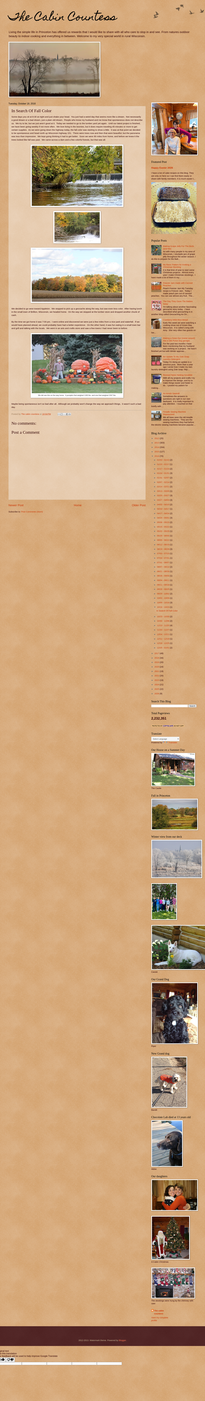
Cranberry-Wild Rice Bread (175, 320)
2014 (157, 447)
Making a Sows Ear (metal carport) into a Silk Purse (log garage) (179, 339)
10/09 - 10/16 (163, 602)
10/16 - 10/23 (163, 607)
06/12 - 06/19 (163, 544)
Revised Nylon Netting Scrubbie (177, 375)
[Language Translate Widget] (165, 739)
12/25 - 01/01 (163, 648)
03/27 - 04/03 (163, 500)
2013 (157, 443)
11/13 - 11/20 (163, 625)
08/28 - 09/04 (163, 576)
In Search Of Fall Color (167, 611)
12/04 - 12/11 (163, 634)
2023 (157, 680)
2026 (157, 693)
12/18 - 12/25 (163, 643)
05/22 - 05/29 (163, 531)
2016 (157, 456)
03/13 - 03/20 (163, 491)
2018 (157, 658)
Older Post (139, 505)
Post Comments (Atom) (32, 512)
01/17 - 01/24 (163, 469)
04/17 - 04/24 (163, 513)
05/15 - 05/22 (163, 527)
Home (78, 505)
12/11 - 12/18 (163, 639)
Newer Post (15, 505)
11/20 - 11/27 (163, 630)
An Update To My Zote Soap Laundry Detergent (176, 358)
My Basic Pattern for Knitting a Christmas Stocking (177, 266)
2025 (157, 689)
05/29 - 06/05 (163, 536)
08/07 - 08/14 (163, 567)
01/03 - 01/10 (163, 460)
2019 (157, 662)
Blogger (122, 1340)
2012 (157, 438)
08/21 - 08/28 (163, 571)
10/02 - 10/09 (163, 598)
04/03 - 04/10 (163, 504)
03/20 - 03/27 (163, 495)
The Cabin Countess (62, 17)
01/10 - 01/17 (163, 464)
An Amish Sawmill (171, 393)
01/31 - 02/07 (163, 478)
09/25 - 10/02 (163, 594)
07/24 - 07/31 (163, 558)
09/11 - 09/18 (163, 585)
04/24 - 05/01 (163, 518)
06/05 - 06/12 (163, 540)
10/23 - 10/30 (163, 616)
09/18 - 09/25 (163, 589)
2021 (157, 671)
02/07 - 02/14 (163, 482)
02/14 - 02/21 (163, 486)
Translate (170, 742)
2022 (157, 676)
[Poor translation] (10, 1359)
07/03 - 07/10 (163, 553)
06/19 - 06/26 (163, 549)
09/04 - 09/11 (163, 580)
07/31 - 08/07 (163, 562)
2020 (157, 667)
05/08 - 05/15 (163, 522)
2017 (157, 653)
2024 (157, 684)
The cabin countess (159, 1312)
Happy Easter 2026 (162, 167)
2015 (157, 451)
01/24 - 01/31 (163, 473)
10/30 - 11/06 (163, 621)
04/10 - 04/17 (163, 509)
